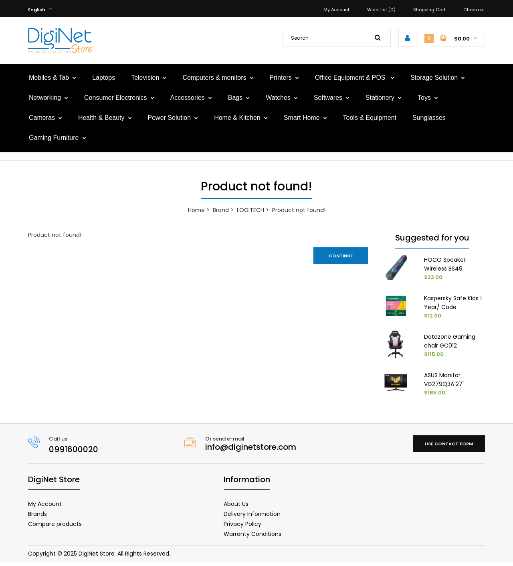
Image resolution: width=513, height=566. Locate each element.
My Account (336, 9)
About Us (236, 507)
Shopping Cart (429, 9)
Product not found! (298, 210)
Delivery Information (252, 517)
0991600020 (73, 453)
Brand (221, 210)
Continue (341, 256)
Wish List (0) (381, 9)
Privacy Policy (242, 528)
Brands (37, 517)
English (36, 9)
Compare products (55, 528)
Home (196, 210)
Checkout (474, 9)
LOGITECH (250, 210)
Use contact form (449, 447)
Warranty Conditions (252, 538)
